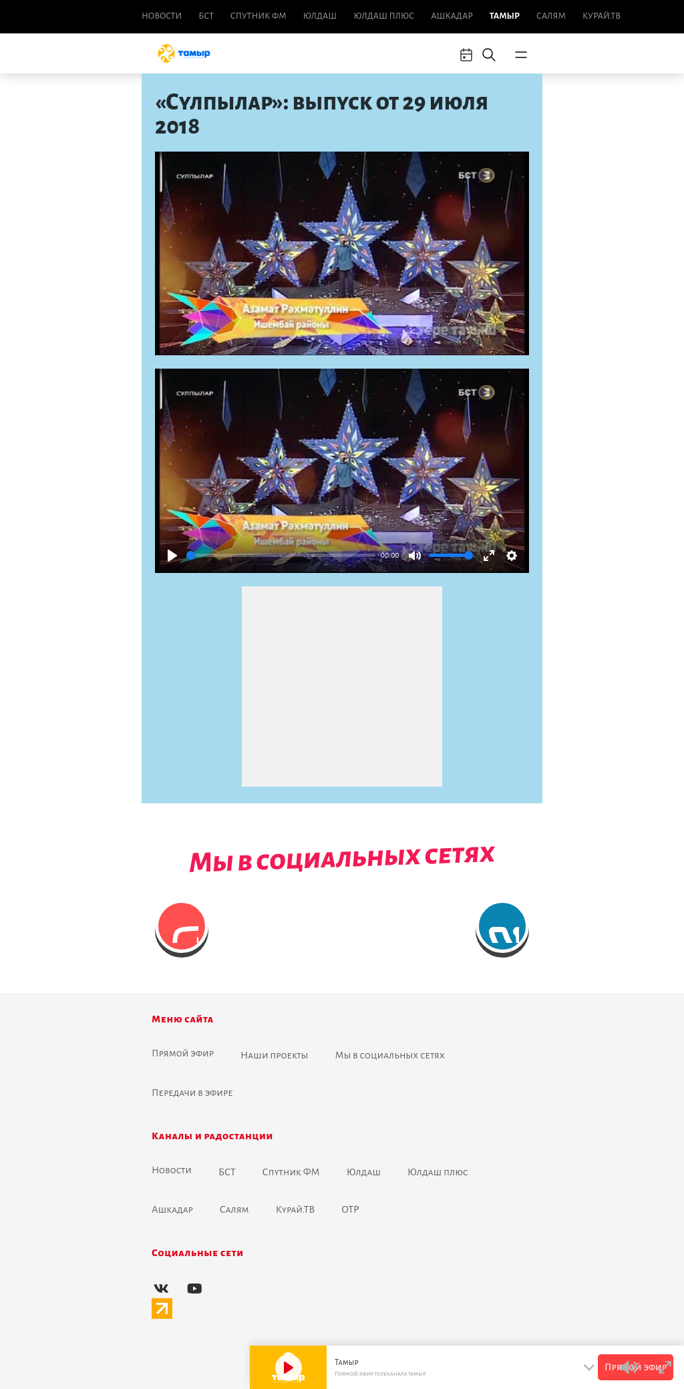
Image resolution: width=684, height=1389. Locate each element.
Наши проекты (274, 1055)
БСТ (205, 16)
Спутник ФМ (258, 16)
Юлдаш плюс (383, 16)
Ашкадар (451, 16)
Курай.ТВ (601, 16)
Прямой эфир (183, 1053)
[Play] (172, 555)
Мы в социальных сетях (390, 1055)
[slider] (280, 555)
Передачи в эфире (192, 1092)
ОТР (350, 1209)
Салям (551, 16)
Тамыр (505, 16)
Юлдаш (320, 16)
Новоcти (162, 16)
